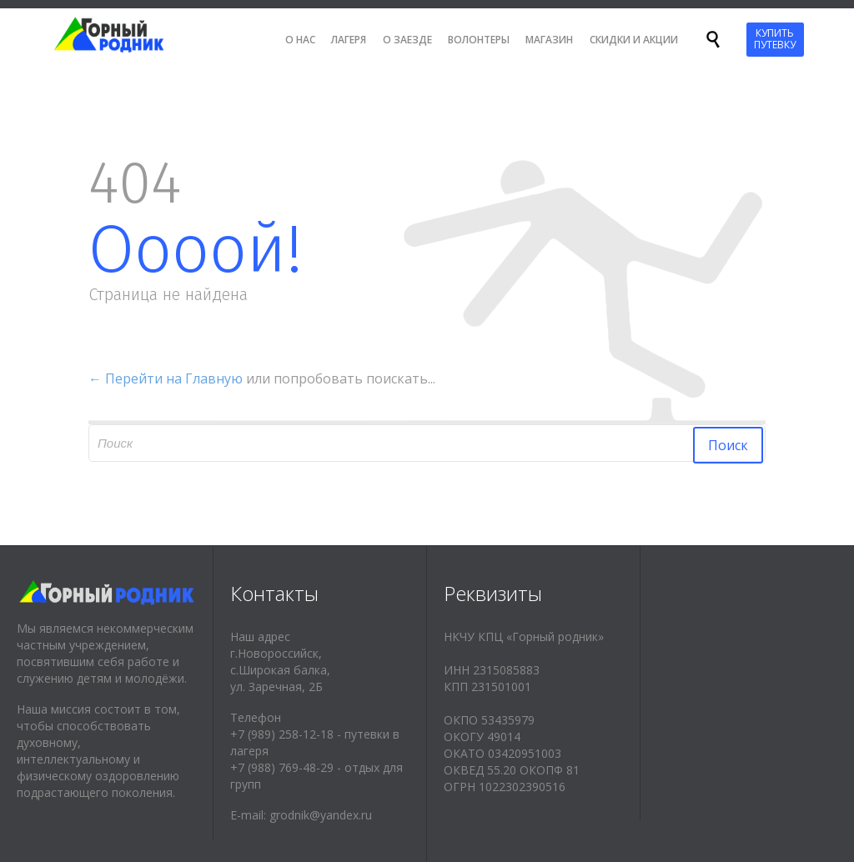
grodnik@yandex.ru (320, 815)
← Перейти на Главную (165, 378)
